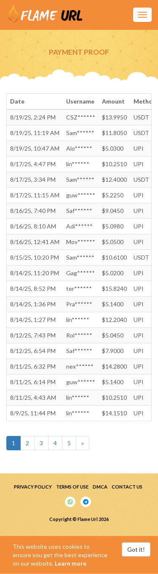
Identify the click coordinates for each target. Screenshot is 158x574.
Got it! (136, 549)
